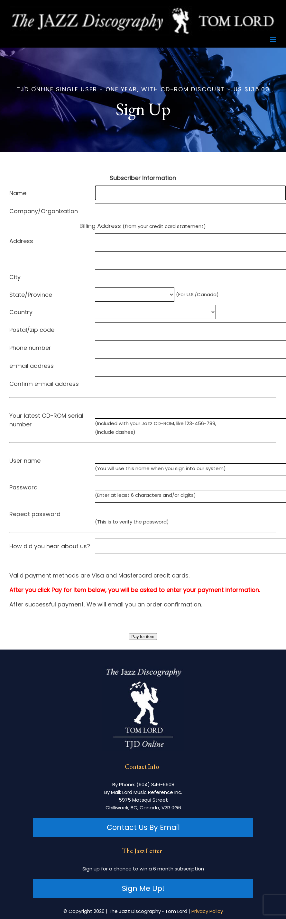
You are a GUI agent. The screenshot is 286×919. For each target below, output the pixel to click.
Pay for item (142, 636)
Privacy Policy (207, 911)
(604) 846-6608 (155, 784)
